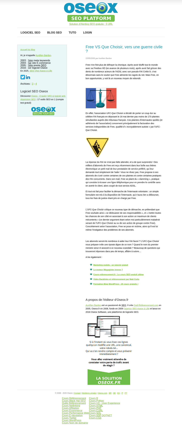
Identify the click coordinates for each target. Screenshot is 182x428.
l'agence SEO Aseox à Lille (137, 308)
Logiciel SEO (30, 32)
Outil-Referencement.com (146, 305)
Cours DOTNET (100, 415)
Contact (77, 393)
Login (87, 32)
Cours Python (96, 400)
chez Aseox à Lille (41, 71)
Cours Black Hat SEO (74, 400)
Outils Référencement (74, 403)
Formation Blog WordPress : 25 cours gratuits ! (115, 284)
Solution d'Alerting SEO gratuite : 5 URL (91, 24)
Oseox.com (102, 393)
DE (114, 393)
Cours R (93, 398)
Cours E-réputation (72, 415)
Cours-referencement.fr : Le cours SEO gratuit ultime (118, 274)
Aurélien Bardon (93, 305)
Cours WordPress (71, 420)
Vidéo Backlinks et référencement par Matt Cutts (116, 279)
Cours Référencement (74, 398)
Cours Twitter (69, 418)
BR (110, 393)
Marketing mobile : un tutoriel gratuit (110, 265)
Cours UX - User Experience (104, 403)
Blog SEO (54, 32)
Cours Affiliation (70, 408)
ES (118, 393)
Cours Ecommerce (72, 410)
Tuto (72, 32)
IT (122, 393)
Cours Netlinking (71, 405)
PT (126, 393)
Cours (96, 405)
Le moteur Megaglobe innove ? (108, 270)
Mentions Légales (89, 393)
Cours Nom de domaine (75, 423)
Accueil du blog (27, 49)
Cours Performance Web (75, 413)
